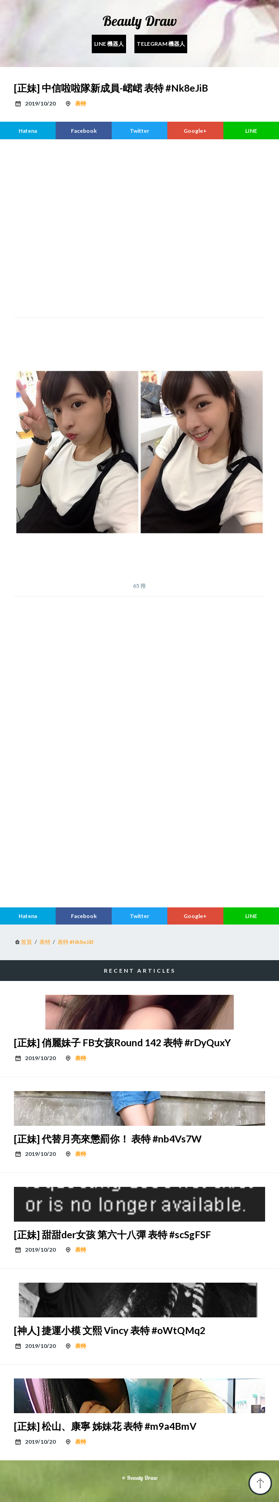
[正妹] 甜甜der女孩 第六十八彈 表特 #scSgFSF (112, 1234)
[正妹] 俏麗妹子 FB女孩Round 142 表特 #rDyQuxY (122, 1042)
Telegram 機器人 (161, 43)
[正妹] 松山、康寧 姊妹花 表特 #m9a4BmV (105, 1426)
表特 (80, 103)
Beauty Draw (139, 21)
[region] (139, 227)
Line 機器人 (109, 43)
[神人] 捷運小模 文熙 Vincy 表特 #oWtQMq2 (109, 1330)
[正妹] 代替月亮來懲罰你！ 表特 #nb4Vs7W (108, 1138)
